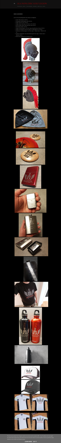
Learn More (28, 441)
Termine (35, 6)
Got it (35, 441)
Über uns (39, 6)
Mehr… (44, 6)
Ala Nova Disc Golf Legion (32, 3)
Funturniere (29, 6)
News (24, 6)
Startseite (19, 6)
